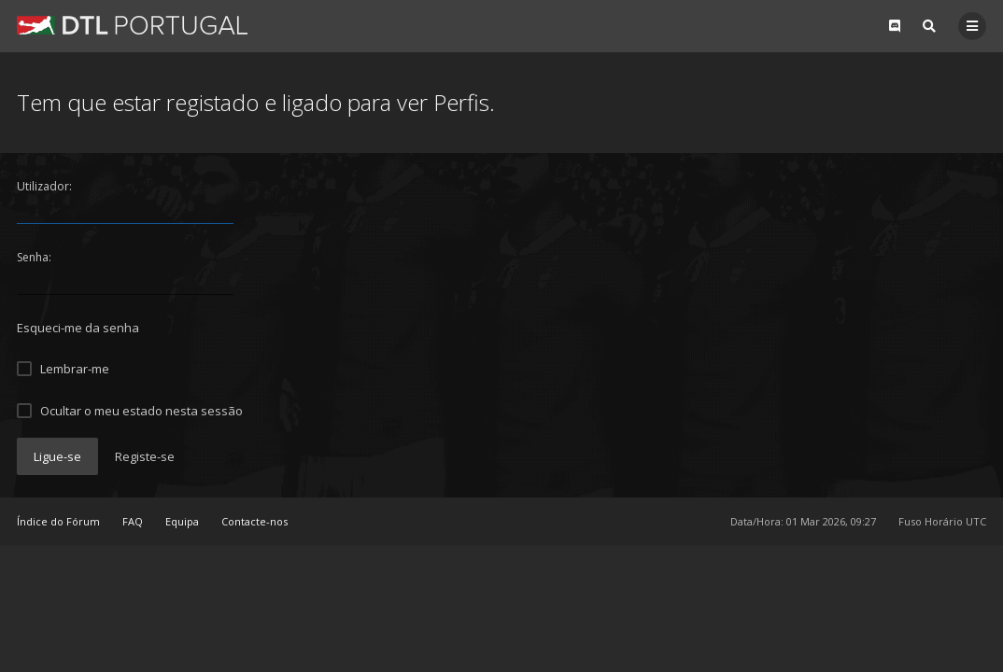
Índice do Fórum (58, 521)
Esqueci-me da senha (78, 327)
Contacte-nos (254, 521)
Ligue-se (57, 456)
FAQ (132, 521)
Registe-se (145, 456)
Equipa (182, 521)
